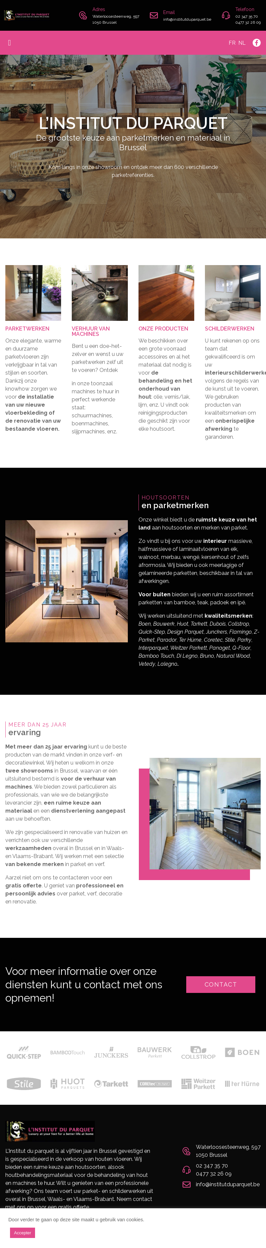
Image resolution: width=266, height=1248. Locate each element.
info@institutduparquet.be (187, 19)
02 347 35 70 (246, 16)
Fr (232, 43)
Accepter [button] (22, 1232)
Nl (242, 43)
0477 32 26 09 (248, 22)
